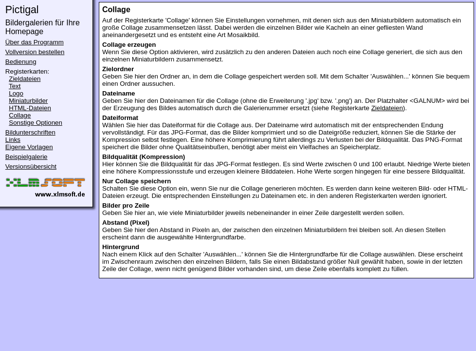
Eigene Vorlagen (29, 147)
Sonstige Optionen (35, 122)
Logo (16, 93)
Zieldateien (24, 78)
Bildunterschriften (30, 132)
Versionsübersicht (30, 166)
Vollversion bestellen (35, 52)
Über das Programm (34, 42)
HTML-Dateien (30, 108)
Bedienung (21, 61)
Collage (20, 115)
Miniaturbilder (28, 100)
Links (12, 139)
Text (14, 86)
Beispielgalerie (26, 156)
